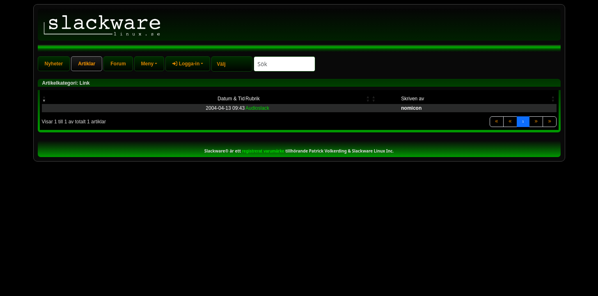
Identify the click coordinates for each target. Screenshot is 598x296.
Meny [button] (147, 64)
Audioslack (257, 108)
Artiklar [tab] (86, 64)
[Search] (284, 64)
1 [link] (523, 121)
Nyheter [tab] (54, 64)
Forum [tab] (118, 64)
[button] (44, 99)
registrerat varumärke (263, 151)
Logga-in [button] (185, 64)
